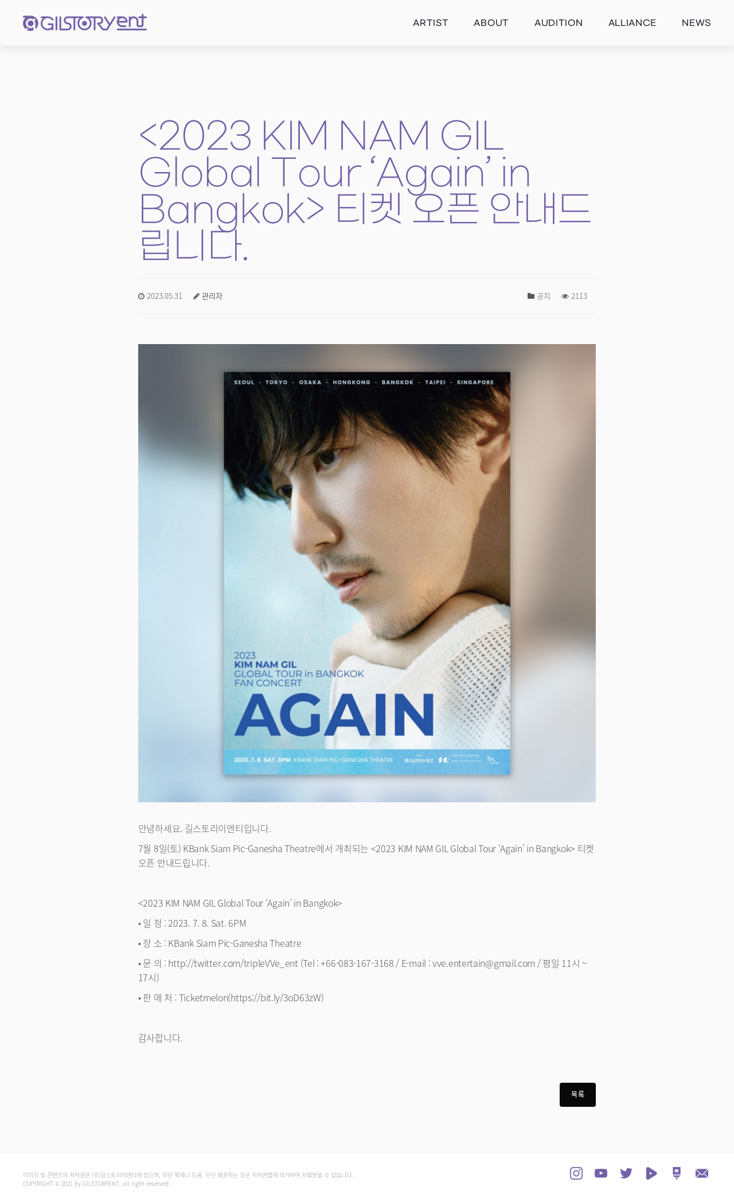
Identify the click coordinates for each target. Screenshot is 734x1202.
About (491, 23)
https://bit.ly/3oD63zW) (277, 998)
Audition (558, 23)
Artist (430, 23)
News (696, 23)
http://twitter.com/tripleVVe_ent (233, 964)
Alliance (632, 23)
